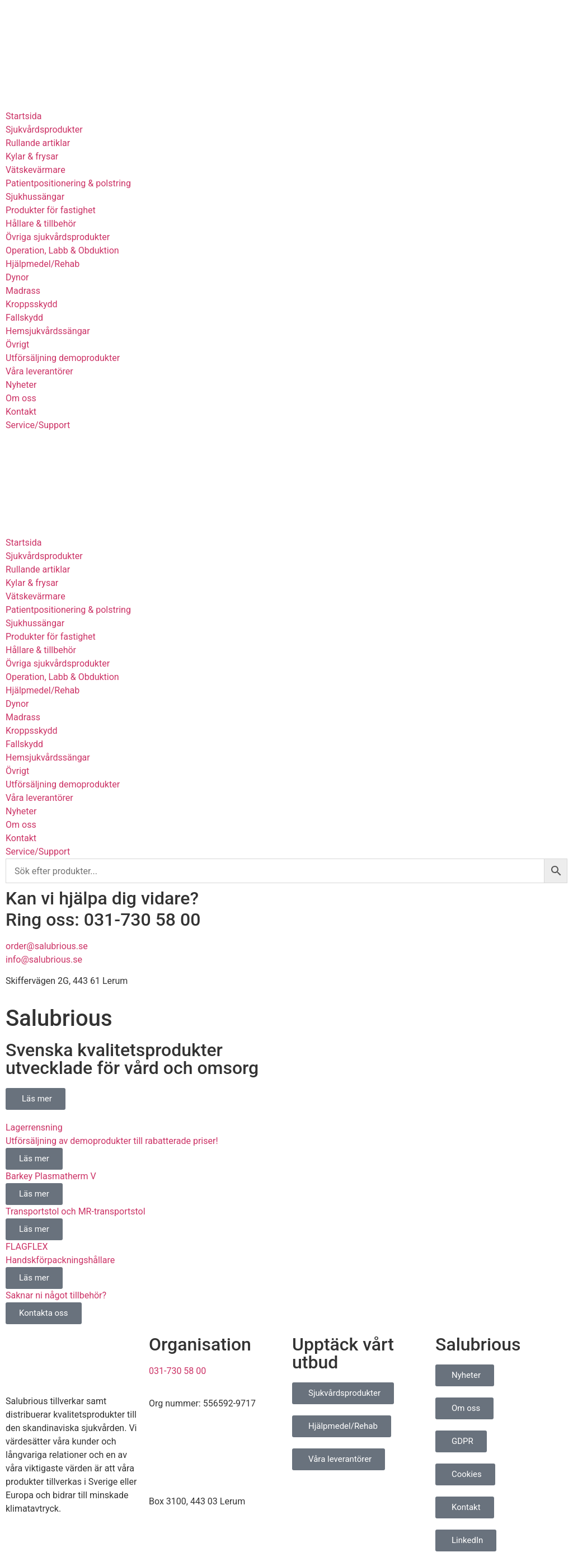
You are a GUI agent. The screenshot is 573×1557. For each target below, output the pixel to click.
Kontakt (21, 411)
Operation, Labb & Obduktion (62, 250)
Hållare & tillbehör (41, 223)
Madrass (23, 290)
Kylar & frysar (32, 156)
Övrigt (17, 344)
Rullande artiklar (38, 143)
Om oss (21, 398)
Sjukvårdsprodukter (44, 129)
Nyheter (21, 384)
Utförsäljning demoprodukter (63, 358)
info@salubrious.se (44, 959)
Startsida (23, 116)
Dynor (17, 277)
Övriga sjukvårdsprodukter (58, 237)
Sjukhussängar (35, 196)
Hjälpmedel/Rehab (42, 264)
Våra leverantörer (39, 371)
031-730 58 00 (177, 1371)
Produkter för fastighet (51, 210)
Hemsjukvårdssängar (48, 331)
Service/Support (38, 425)
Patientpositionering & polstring (68, 183)
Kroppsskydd (32, 304)
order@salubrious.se (47, 946)
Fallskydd (24, 317)
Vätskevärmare (35, 170)
